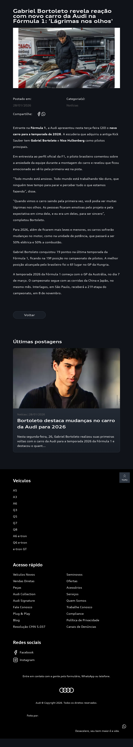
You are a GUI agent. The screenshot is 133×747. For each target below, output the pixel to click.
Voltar (29, 315)
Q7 (15, 523)
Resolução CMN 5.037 (29, 626)
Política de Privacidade (82, 620)
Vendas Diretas (23, 581)
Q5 (15, 516)
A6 (15, 503)
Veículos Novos (24, 574)
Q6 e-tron (20, 542)
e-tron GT (20, 549)
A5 (15, 490)
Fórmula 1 (38, 128)
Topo (125, 477)
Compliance (75, 613)
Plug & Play (21, 613)
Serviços (72, 594)
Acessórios (74, 587)
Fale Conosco (22, 607)
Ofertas (71, 581)
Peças (17, 587)
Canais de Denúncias (81, 626)
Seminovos (74, 574)
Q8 (15, 529)
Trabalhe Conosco (79, 607)
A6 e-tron (20, 536)
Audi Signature (24, 600)
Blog (16, 620)
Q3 (15, 510)
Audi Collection (24, 594)
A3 (15, 497)
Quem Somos (76, 600)
